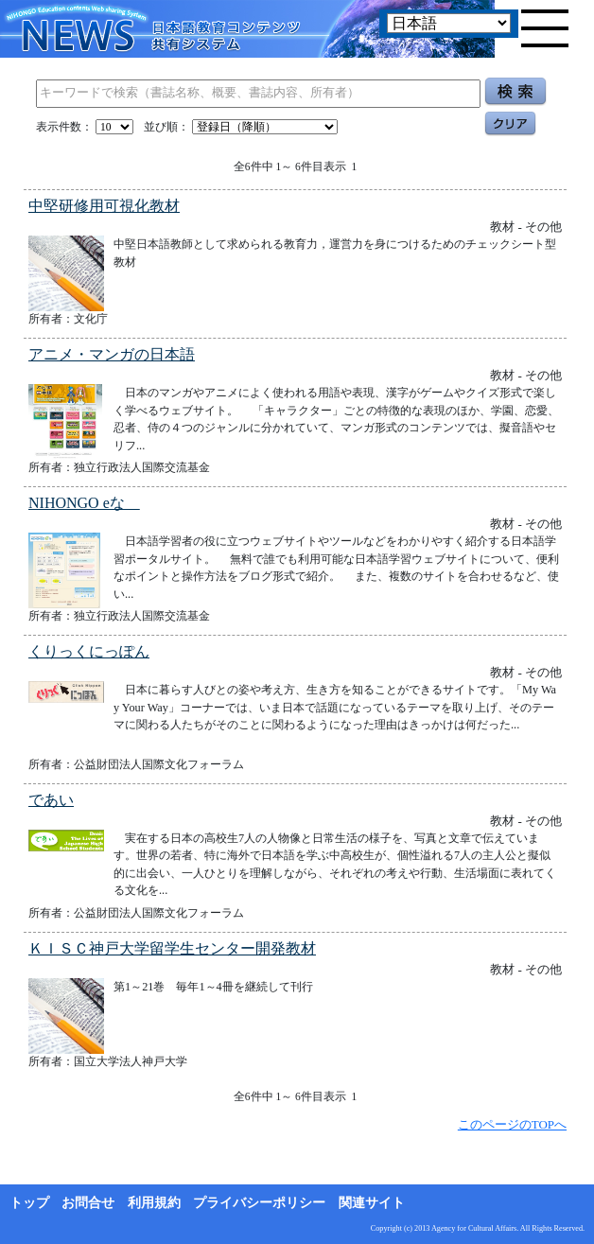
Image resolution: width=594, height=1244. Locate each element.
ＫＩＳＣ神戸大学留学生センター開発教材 (172, 948)
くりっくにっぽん (88, 651)
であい (51, 800)
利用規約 (154, 1203)
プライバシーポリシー (259, 1203)
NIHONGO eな (84, 503)
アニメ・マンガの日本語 (111, 354)
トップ (29, 1203)
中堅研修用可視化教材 (104, 206)
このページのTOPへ (512, 1124)
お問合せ (87, 1203)
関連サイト (372, 1203)
